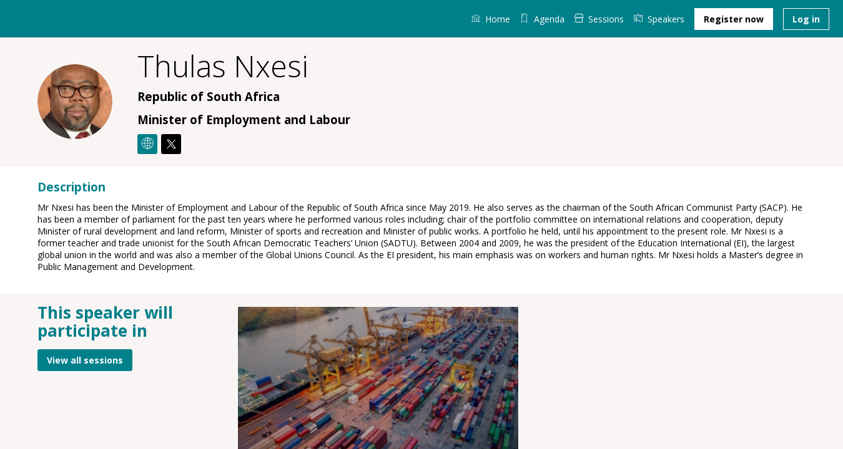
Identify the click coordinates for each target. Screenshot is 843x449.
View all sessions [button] (85, 359)
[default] (542, 18)
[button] (733, 19)
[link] (490, 18)
